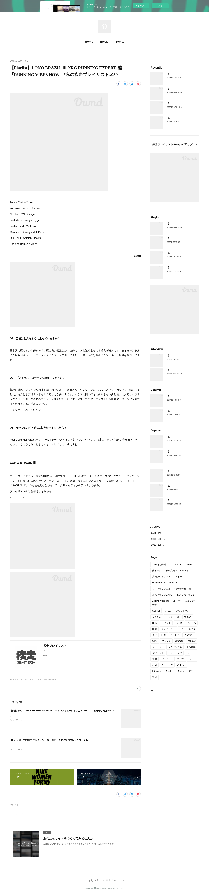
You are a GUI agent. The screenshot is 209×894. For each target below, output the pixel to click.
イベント (166, 623)
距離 (154, 629)
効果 (154, 665)
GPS (154, 641)
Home (89, 41)
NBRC (190, 564)
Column (181, 665)
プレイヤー (167, 659)
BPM (154, 623)
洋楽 (154, 677)
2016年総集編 (159, 564)
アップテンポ (173, 617)
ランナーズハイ (188, 629)
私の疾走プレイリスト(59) (19, 679)
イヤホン (188, 635)
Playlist (169, 671)
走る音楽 (191, 647)
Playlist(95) (52, 679)
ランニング (167, 665)
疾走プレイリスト (161, 576)
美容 (154, 635)
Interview (156, 671)
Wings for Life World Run (164, 582)
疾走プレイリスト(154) (38, 679)
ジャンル (156, 617)
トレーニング (175, 653)
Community (177, 564)
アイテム (179, 576)
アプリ (180, 659)
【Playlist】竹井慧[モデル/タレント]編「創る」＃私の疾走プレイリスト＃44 (49, 740)
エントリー (158, 647)
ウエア (187, 617)
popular (192, 641)
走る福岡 (156, 570)
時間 (163, 635)
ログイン (160, 6)
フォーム (191, 623)
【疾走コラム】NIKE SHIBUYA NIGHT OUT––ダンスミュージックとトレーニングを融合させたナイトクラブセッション (71, 710)
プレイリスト (168, 629)
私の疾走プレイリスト (177, 570)
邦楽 (191, 671)
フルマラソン (182, 610)
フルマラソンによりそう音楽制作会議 (171, 588)
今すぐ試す (141, 5)
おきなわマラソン (186, 594)
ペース (178, 623)
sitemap (179, 641)
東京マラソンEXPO (162, 594)
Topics (120, 41)
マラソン (166, 641)
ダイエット (158, 653)
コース (192, 659)
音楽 (154, 659)
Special (104, 41)
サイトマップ (158, 690)
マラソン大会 (175, 647)
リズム (167, 610)
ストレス (175, 635)
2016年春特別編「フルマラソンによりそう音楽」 (174, 602)
